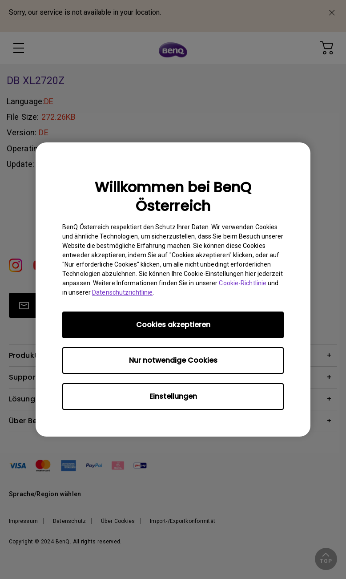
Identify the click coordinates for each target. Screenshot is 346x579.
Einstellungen (173, 396)
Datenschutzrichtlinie (122, 292)
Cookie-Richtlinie (242, 283)
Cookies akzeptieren (173, 325)
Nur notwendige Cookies (173, 360)
